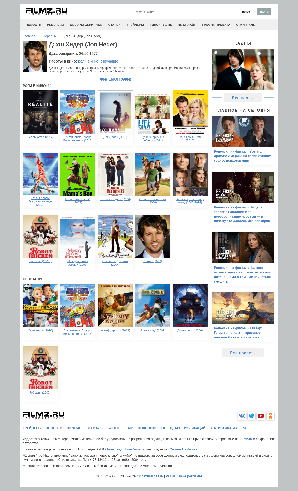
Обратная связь (150, 476)
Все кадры (243, 98)
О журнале (245, 24)
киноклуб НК (161, 24)
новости (33, 24)
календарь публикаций (183, 428)
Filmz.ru (245, 439)
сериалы (94, 428)
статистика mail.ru (228, 428)
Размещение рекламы (184, 476)
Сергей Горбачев (183, 449)
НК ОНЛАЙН (187, 24)
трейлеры (135, 24)
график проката (216, 24)
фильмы (74, 428)
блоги (113, 428)
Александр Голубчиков (125, 449)
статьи (114, 24)
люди (128, 428)
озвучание (109, 61)
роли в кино (88, 61)
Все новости (243, 353)
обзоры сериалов (86, 24)
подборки (147, 428)
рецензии (55, 24)
